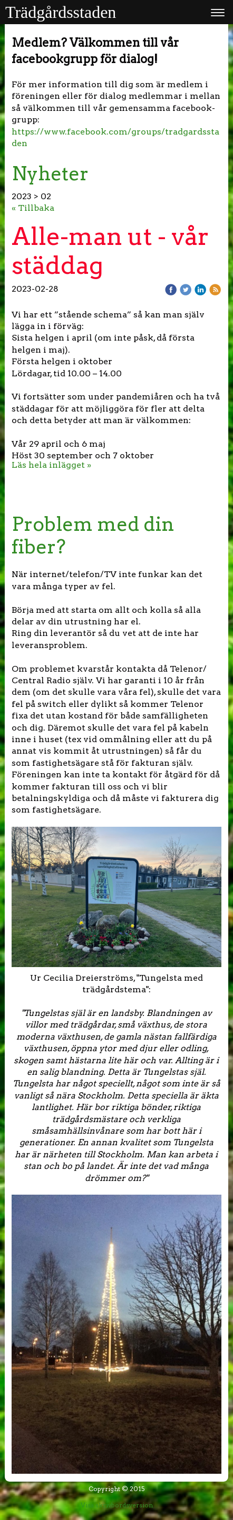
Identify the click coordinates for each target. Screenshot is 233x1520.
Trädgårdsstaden (60, 12)
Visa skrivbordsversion (117, 1505)
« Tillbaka (33, 208)
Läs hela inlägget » (51, 465)
